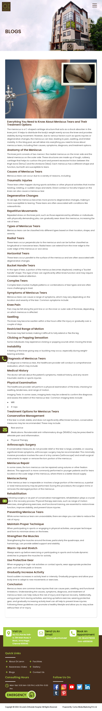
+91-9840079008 (86, 638)
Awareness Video (16, 667)
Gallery (34, 667)
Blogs (10, 672)
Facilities (35, 662)
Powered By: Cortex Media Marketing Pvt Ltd (80, 707)
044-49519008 (85, 642)
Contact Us (36, 672)
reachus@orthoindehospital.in (61, 638)
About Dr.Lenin (14, 662)
